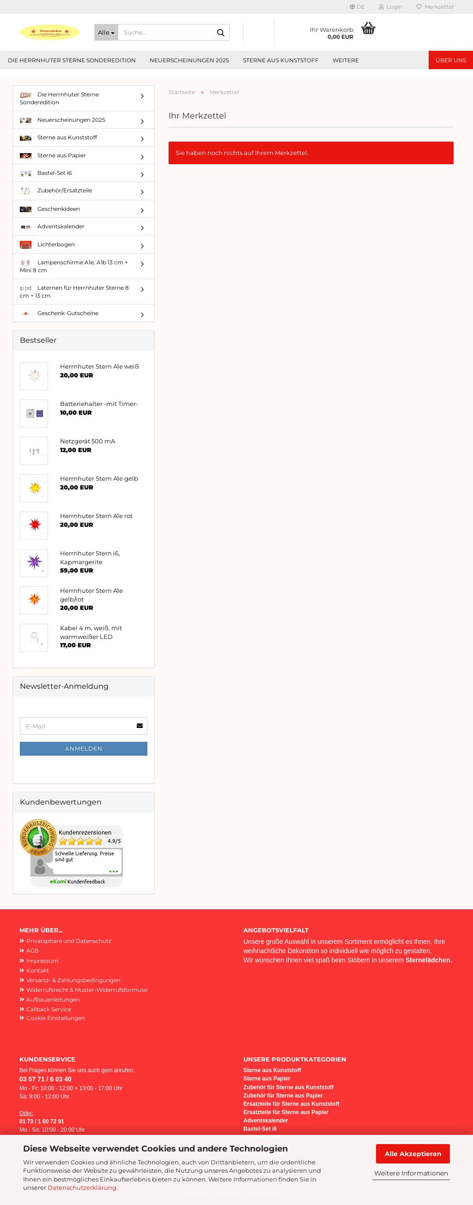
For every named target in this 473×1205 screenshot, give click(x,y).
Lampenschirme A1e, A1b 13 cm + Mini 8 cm (74, 266)
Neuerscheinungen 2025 (189, 60)
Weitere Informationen (411, 1173)
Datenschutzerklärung (82, 1187)
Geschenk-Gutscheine (59, 313)
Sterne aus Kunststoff (281, 60)
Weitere (346, 60)
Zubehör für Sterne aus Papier (283, 1095)
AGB (32, 950)
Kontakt (37, 970)
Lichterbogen (47, 245)
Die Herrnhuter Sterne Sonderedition (72, 60)
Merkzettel (435, 6)
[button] (357, 7)
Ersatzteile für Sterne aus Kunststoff (291, 1104)
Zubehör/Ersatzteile (56, 191)
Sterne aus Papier (53, 155)
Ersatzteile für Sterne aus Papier (285, 1112)
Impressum (42, 960)
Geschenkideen (50, 208)
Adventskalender (52, 226)
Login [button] (390, 6)
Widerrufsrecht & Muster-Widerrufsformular (87, 989)
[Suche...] (106, 32)
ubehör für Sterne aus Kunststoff (290, 1087)
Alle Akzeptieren (413, 1154)
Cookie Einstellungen (55, 1017)
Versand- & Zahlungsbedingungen (73, 980)
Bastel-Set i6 (46, 173)
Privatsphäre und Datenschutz (68, 940)
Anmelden (84, 748)
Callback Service (48, 1009)
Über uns (451, 60)
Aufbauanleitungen (53, 999)
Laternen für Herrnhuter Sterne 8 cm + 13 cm (74, 291)
